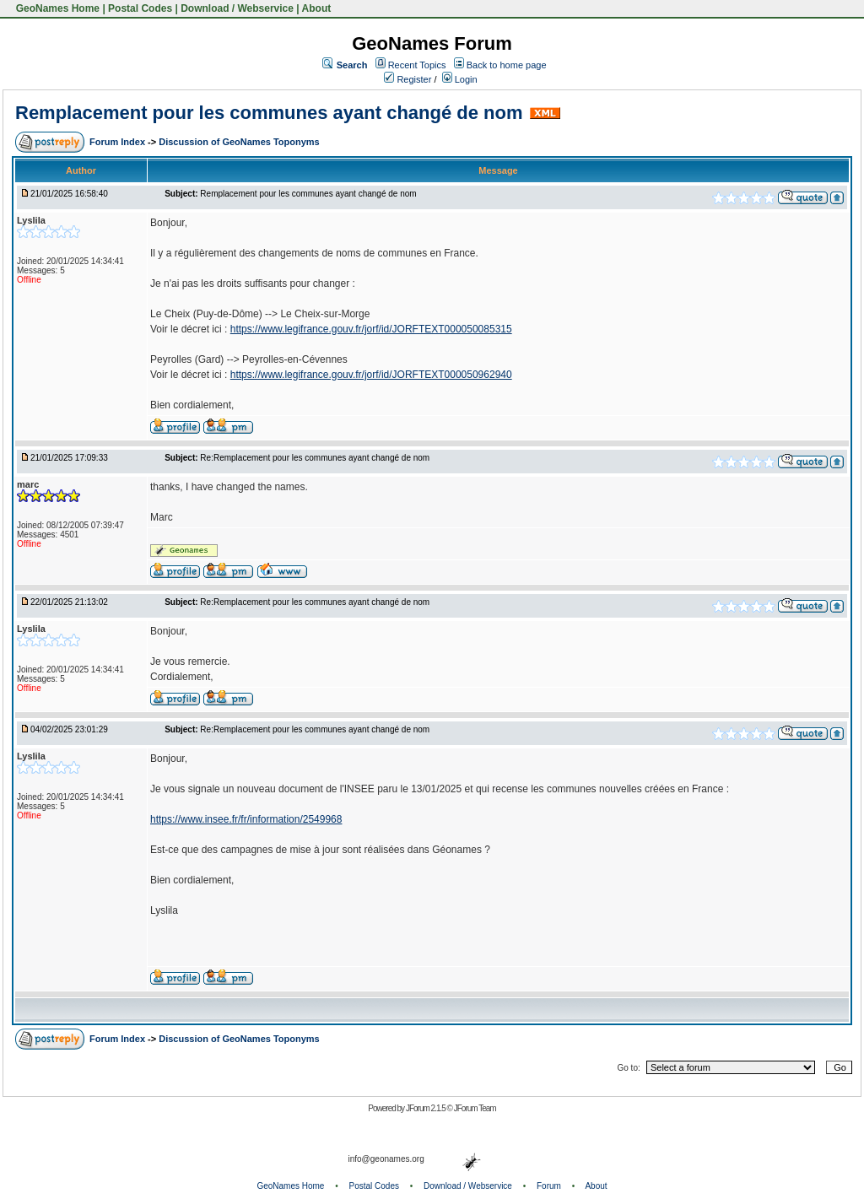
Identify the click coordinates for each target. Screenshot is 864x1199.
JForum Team (475, 1108)
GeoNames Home (56, 8)
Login (460, 79)
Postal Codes (140, 8)
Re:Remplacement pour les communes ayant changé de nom (314, 457)
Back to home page (507, 65)
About (317, 8)
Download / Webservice (237, 8)
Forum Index (118, 142)
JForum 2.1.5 (426, 1108)
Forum (549, 1186)
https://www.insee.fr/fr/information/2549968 (246, 819)
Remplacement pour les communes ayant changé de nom (269, 112)
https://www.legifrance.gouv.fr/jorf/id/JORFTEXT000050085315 (371, 329)
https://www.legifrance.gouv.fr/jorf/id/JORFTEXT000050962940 (371, 375)
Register (407, 79)
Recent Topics (417, 65)
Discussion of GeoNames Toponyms (239, 142)
